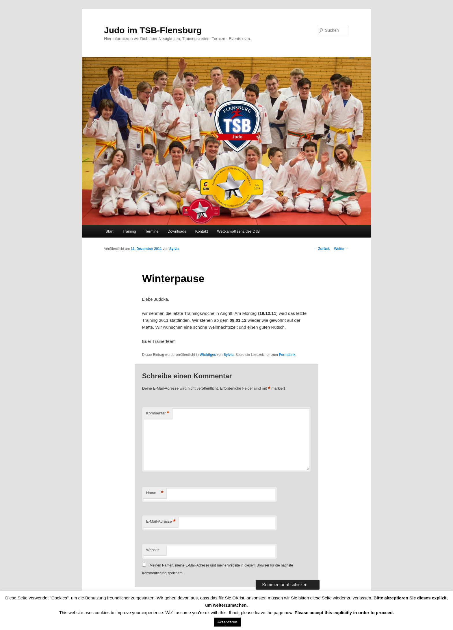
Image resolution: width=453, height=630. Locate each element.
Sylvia (174, 249)
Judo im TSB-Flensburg (153, 30)
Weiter (341, 249)
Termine (151, 231)
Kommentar (157, 413)
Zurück (322, 249)
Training (129, 231)
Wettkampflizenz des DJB (238, 231)
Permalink (287, 355)
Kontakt (201, 231)
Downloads (177, 231)
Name (155, 493)
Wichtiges (208, 355)
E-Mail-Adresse (160, 521)
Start (109, 231)
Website (153, 550)
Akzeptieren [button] (227, 622)
